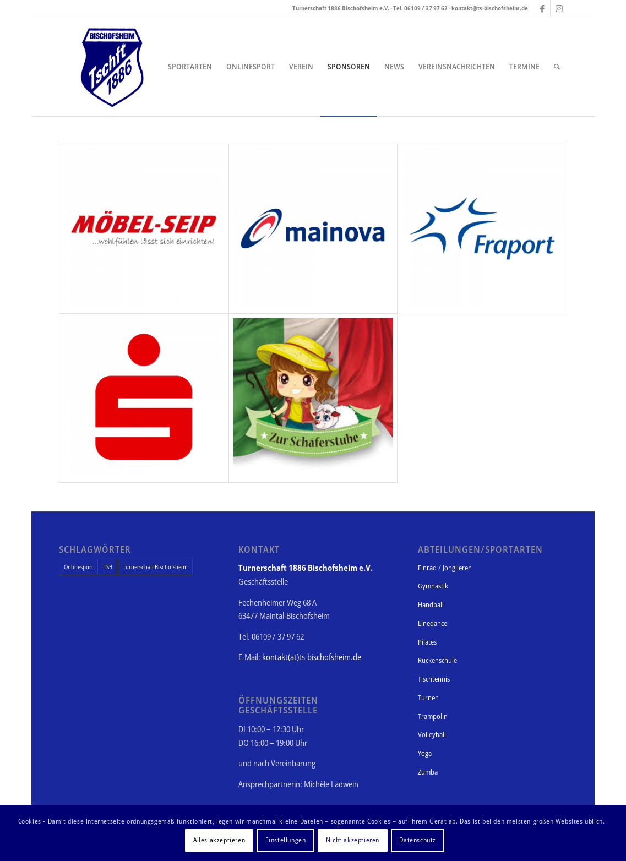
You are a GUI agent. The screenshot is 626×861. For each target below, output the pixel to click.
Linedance (432, 623)
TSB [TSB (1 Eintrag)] (108, 567)
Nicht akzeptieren (352, 839)
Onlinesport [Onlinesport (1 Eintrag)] (78, 567)
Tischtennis (434, 679)
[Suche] (557, 66)
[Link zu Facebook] (542, 8)
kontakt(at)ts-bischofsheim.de (311, 656)
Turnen (428, 697)
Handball (431, 604)
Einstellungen (285, 839)
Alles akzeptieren (219, 839)
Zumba (428, 772)
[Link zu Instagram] (559, 8)
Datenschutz (417, 839)
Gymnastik (433, 586)
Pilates (427, 642)
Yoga (425, 753)
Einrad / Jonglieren (445, 568)
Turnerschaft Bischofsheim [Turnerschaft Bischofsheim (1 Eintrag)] (155, 567)
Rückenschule (437, 660)
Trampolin (433, 716)
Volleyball (432, 734)
